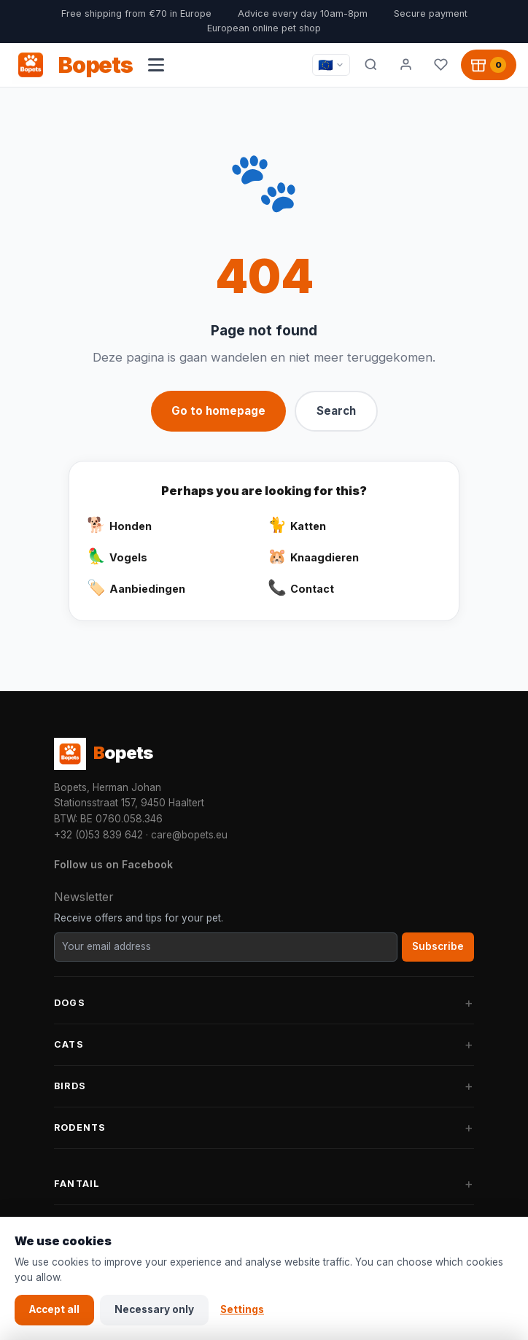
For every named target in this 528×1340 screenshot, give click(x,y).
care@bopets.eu (189, 835)
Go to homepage (218, 411)
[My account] (405, 64)
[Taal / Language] (331, 65)
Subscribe (438, 946)
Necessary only (154, 1309)
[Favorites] (440, 64)
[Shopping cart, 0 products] (488, 65)
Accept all (54, 1309)
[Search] (370, 64)
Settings (242, 1309)
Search (336, 411)
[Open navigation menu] (156, 64)
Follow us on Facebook (113, 864)
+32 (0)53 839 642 (98, 835)
